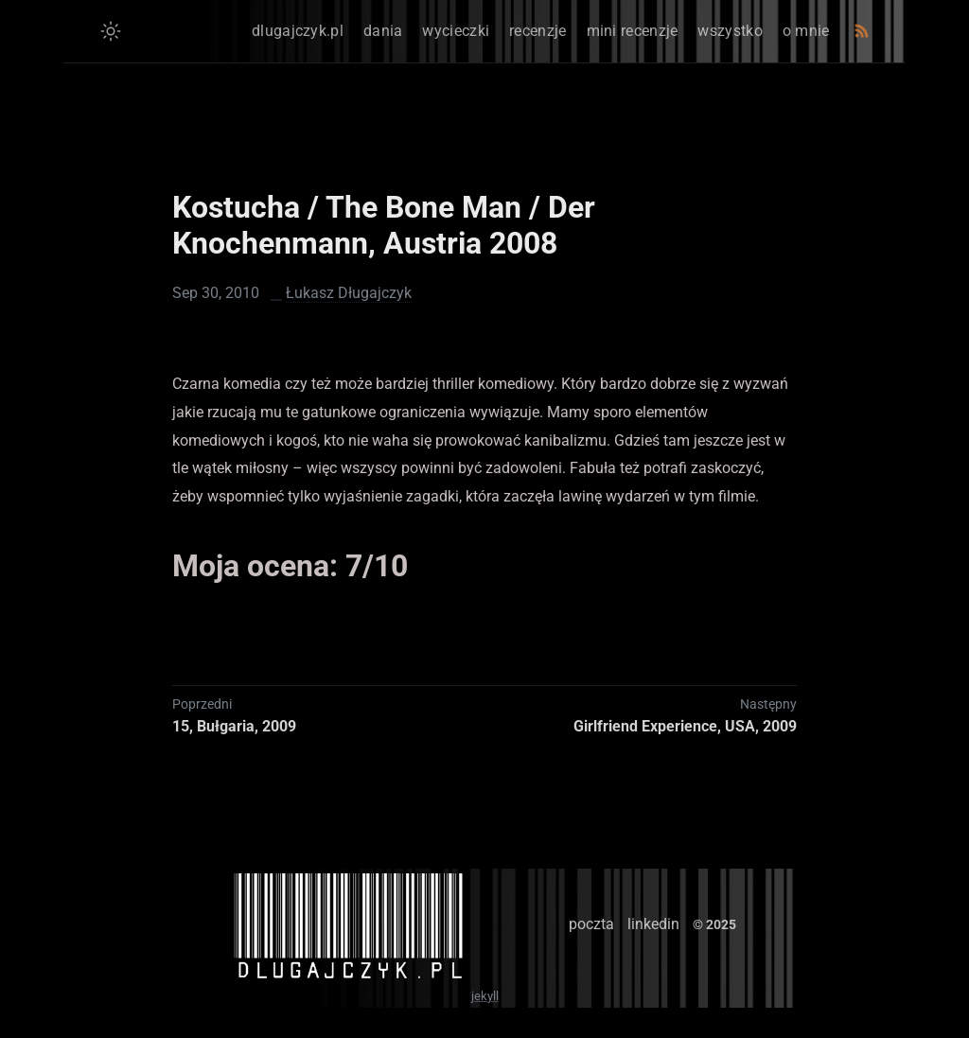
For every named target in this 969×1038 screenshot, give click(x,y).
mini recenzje (632, 31)
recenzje (537, 31)
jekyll (485, 996)
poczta (591, 924)
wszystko (729, 31)
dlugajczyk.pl (298, 31)
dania (383, 31)
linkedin (653, 924)
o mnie (806, 31)
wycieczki (455, 31)
